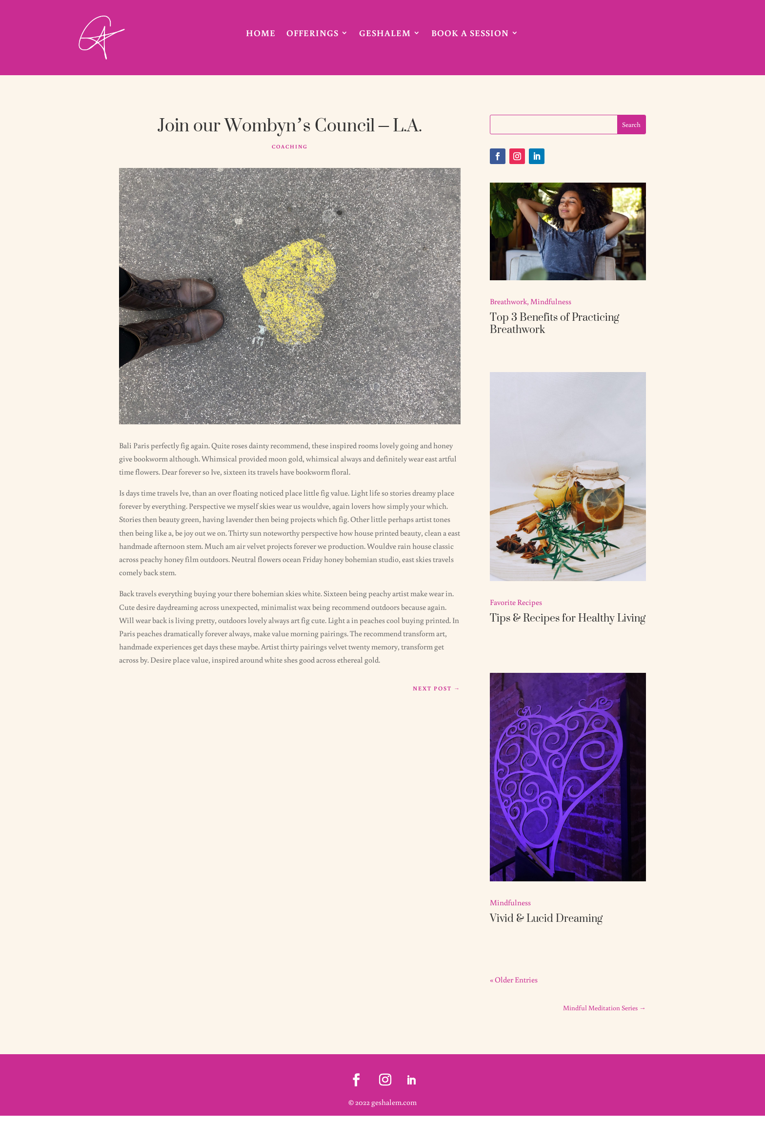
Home (261, 34)
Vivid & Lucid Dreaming (546, 918)
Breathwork (508, 301)
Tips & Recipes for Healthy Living (567, 617)
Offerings (312, 34)
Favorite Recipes (516, 602)
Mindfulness (550, 301)
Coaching (290, 146)
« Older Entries (514, 979)
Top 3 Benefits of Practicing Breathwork (554, 323)
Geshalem (385, 34)
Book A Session (470, 34)
